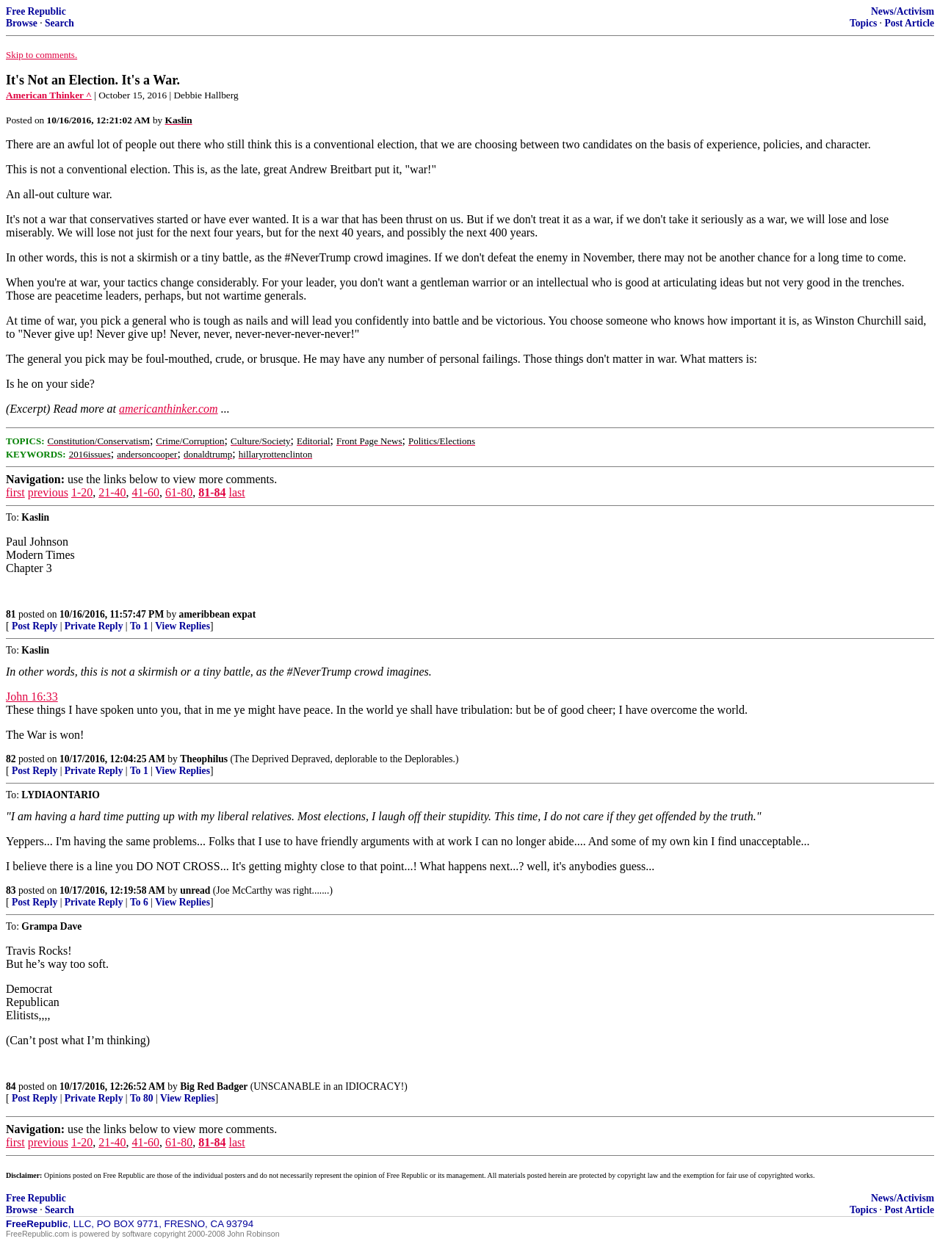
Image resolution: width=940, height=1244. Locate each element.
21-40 (112, 492)
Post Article (909, 23)
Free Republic (36, 11)
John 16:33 (32, 696)
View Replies (182, 626)
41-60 (145, 492)
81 (11, 614)
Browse (21, 23)
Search (59, 23)
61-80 (178, 492)
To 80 (141, 1098)
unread (195, 890)
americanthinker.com (168, 408)
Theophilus (204, 758)
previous (48, 492)
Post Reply (34, 626)
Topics (863, 23)
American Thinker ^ (49, 95)
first (15, 492)
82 (11, 758)
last (237, 492)
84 (11, 1086)
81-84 (211, 492)
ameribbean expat (217, 614)
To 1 (139, 626)
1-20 (82, 492)
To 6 (139, 902)
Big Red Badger (213, 1086)
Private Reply (94, 626)
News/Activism (902, 11)
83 (11, 890)
